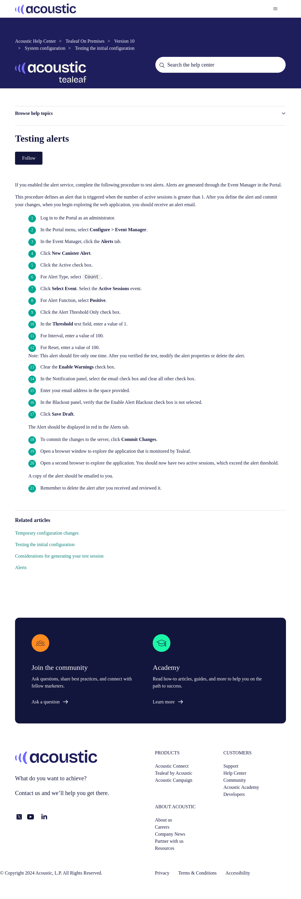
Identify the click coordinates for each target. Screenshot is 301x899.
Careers (162, 826)
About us (163, 819)
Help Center (234, 773)
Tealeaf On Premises (84, 41)
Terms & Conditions (197, 872)
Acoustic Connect (172, 766)
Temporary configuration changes (47, 533)
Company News (170, 834)
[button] (150, 113)
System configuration (45, 48)
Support (231, 766)
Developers (234, 794)
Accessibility (238, 872)
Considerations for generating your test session (59, 555)
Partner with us (169, 841)
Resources (165, 848)
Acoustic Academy (241, 787)
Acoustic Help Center (35, 41)
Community (234, 780)
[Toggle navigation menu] (275, 9)
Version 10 (124, 41)
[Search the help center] (220, 65)
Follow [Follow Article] (28, 158)
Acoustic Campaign (174, 780)
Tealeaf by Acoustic (174, 773)
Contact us (27, 793)
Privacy (162, 872)
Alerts (21, 567)
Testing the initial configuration (104, 48)
